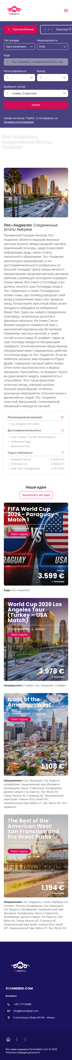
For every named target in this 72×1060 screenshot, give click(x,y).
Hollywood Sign (19, 441)
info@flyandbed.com (26, 1011)
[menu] (66, 10)
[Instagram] (25, 1039)
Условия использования (19, 122)
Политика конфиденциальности (23, 1052)
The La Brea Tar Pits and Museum (32, 437)
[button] (2, 29)
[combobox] (48, 47)
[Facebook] (16, 1039)
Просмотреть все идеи (36, 495)
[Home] (8, 1039)
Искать (36, 105)
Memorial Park (19, 446)
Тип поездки (11, 40)
